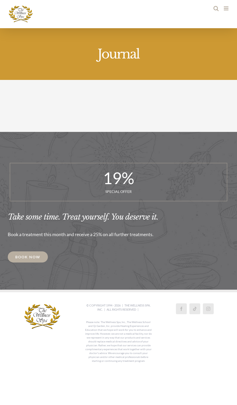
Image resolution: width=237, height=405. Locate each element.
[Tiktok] (194, 308)
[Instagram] (208, 308)
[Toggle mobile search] (216, 8)
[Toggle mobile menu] (226, 8)
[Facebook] (181, 308)
